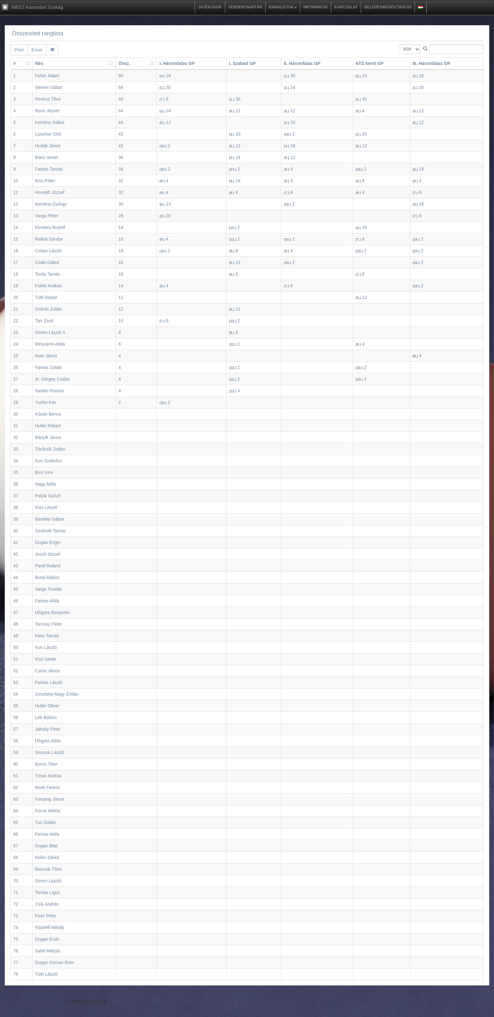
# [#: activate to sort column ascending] (14, 63)
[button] (420, 7)
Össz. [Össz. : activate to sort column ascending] (124, 63)
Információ (315, 7)
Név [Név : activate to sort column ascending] (39, 63)
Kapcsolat (346, 7)
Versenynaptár (245, 7)
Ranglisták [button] (283, 7)
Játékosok (210, 7)
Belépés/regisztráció (387, 7)
